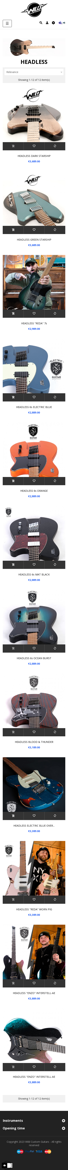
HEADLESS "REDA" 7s (34, 323)
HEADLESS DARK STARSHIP (34, 156)
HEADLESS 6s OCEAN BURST (34, 658)
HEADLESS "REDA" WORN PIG (34, 909)
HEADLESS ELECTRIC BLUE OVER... (34, 825)
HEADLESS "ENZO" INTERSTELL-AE (34, 993)
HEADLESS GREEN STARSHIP (34, 239)
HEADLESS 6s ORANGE (34, 490)
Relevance (34, 72)
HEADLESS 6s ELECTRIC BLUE (34, 407)
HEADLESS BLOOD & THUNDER (34, 742)
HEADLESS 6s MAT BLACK (34, 574)
